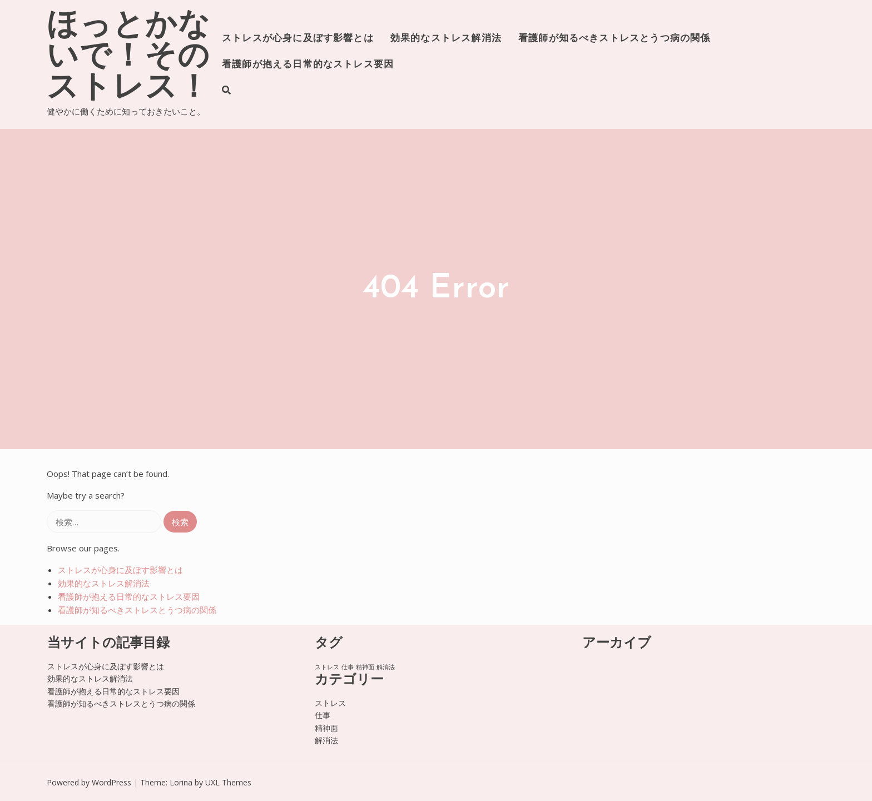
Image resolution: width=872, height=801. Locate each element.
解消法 (326, 740)
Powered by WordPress (89, 782)
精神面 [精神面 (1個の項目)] (365, 667)
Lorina (181, 782)
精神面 (326, 728)
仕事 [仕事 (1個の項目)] (347, 667)
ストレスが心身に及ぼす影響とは (298, 38)
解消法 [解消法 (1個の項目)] (385, 667)
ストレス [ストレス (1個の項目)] (327, 667)
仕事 (322, 715)
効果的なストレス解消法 (446, 38)
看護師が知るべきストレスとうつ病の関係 (614, 38)
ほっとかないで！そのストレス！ (129, 58)
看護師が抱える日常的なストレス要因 (308, 64)
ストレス (330, 703)
